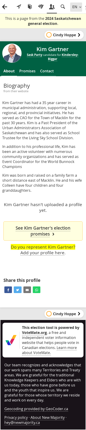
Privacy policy (16, 417)
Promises (27, 70)
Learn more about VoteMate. (49, 350)
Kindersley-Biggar (63, 57)
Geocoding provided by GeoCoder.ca (36, 408)
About (9, 70)
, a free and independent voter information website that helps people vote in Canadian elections (50, 337)
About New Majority (48, 417)
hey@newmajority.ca (22, 422)
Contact (47, 70)
